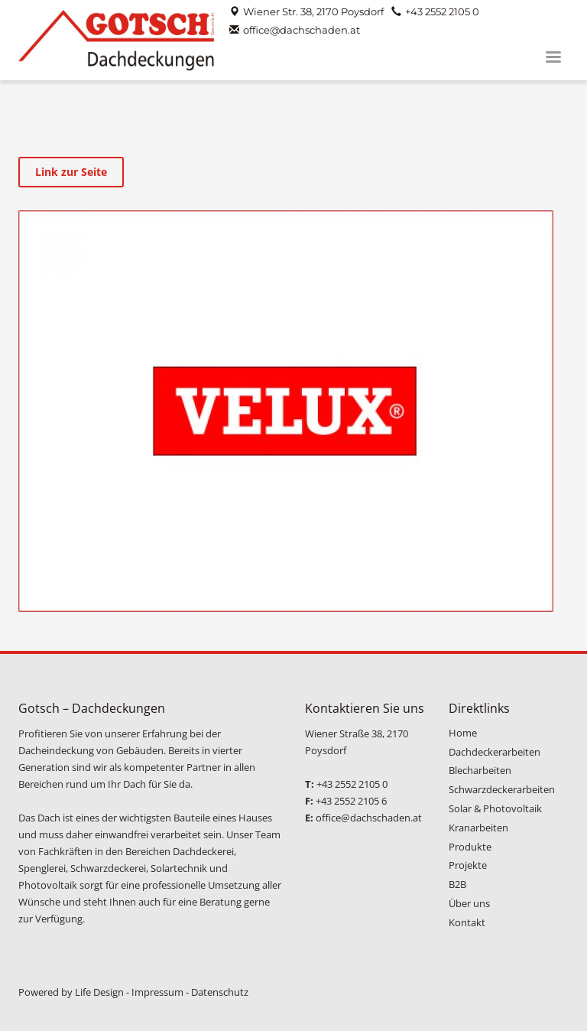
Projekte (468, 865)
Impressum (157, 992)
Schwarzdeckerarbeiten (502, 789)
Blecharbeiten (480, 770)
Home (463, 733)
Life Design (99, 992)
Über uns (469, 903)
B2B (457, 884)
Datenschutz (219, 992)
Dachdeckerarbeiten (494, 752)
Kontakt (467, 922)
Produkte (470, 847)
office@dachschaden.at (301, 30)
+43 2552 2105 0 (442, 11)
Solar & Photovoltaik (495, 808)
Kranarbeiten (478, 827)
